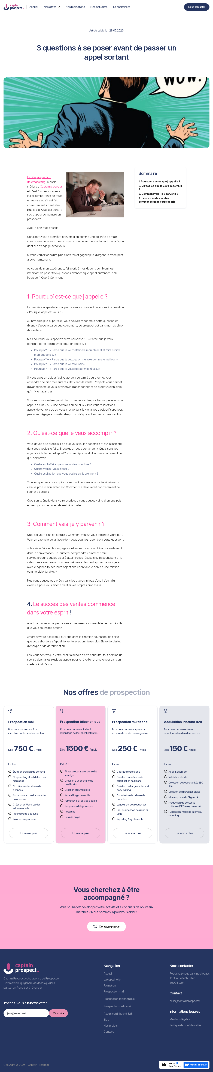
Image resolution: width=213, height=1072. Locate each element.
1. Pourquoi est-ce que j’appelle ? (159, 181)
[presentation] (30, 1028)
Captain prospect (51, 186)
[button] (52, 7)
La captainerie (112, 979)
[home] (14, 7)
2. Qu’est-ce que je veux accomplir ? (160, 187)
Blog (106, 1019)
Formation (110, 985)
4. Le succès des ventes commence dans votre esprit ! (157, 200)
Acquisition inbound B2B (118, 1013)
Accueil (108, 973)
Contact (109, 1031)
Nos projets (110, 1025)
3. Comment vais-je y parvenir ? (158, 193)
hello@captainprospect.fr (185, 1001)
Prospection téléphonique (119, 999)
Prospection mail (114, 991)
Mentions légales (180, 1019)
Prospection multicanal (117, 1006)
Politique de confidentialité (185, 1025)
